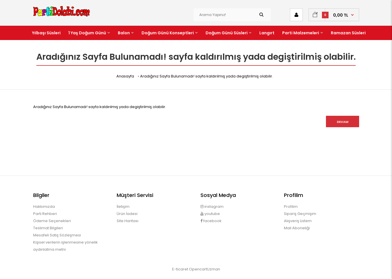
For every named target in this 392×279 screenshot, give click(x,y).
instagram (212, 206)
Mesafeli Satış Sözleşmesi (57, 235)
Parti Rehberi (45, 213)
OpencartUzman (204, 269)
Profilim (291, 206)
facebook (211, 221)
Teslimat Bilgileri (48, 228)
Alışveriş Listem (298, 221)
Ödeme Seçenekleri (52, 221)
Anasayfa (125, 76)
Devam (342, 121)
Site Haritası (127, 221)
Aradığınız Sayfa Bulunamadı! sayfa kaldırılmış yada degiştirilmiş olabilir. (206, 76)
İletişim (123, 206)
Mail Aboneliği (297, 228)
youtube (210, 213)
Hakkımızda (44, 206)
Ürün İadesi (127, 213)
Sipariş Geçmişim (300, 213)
